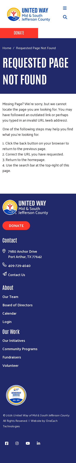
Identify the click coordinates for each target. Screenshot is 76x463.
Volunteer (10, 365)
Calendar (9, 313)
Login (7, 321)
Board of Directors (17, 305)
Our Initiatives (13, 340)
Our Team (10, 296)
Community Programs (19, 348)
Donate (19, 32)
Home (6, 47)
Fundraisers (11, 357)
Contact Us (16, 275)
